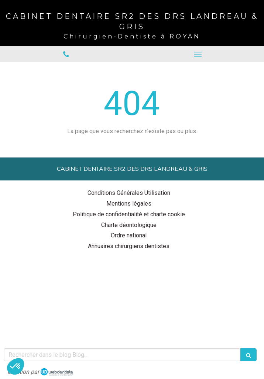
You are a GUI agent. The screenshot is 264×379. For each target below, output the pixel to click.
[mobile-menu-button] (198, 54)
